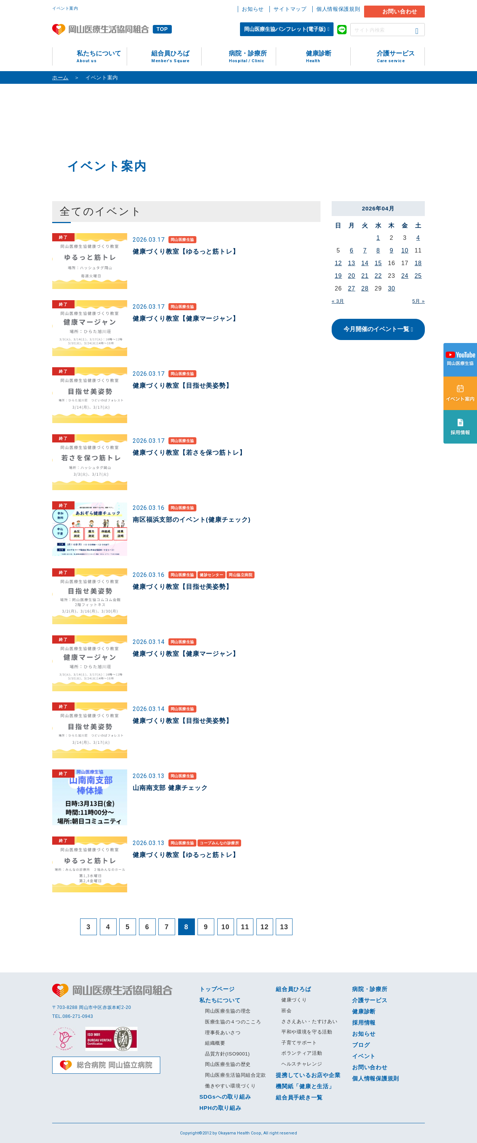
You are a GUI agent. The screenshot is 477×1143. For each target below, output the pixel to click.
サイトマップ (290, 9)
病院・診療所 (252, 57)
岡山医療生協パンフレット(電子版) (285, 29)
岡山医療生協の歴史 (228, 1064)
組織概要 (215, 1043)
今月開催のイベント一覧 (376, 329)
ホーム (60, 77)
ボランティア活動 (301, 1053)
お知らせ (253, 9)
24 (404, 276)
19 (338, 276)
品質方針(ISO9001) (227, 1054)
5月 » (418, 301)
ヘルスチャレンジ (301, 1064)
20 (351, 276)
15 (378, 263)
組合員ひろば (176, 57)
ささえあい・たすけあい (309, 1021)
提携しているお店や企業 (308, 1075)
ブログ (361, 1045)
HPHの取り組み (220, 1108)
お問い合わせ (400, 11)
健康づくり (294, 1000)
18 (417, 263)
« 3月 (338, 301)
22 (378, 276)
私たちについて (102, 57)
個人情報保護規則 (338, 9)
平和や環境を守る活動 (306, 1032)
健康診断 (328, 57)
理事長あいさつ (223, 1032)
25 (417, 276)
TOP (162, 29)
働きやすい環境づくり (230, 1086)
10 (404, 250)
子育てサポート (299, 1042)
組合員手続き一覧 (299, 1097)
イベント (364, 1056)
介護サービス (400, 57)
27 (351, 288)
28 (365, 288)
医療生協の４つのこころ (233, 1022)
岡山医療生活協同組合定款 (235, 1075)
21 (365, 276)
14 (365, 263)
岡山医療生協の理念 (228, 1011)
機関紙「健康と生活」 (305, 1086)
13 (351, 263)
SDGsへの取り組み (225, 1096)
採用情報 (364, 1022)
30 (391, 288)
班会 (286, 1010)
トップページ (217, 989)
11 (245, 927)
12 (338, 263)
